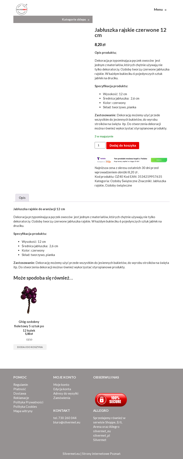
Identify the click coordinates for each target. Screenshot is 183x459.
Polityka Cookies (25, 406)
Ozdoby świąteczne (118, 185)
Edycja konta (62, 389)
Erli (119, 422)
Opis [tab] (22, 197)
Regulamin (20, 384)
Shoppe (110, 422)
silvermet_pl (101, 435)
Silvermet (99, 440)
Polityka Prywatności (28, 402)
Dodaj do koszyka (122, 145)
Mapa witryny (23, 411)
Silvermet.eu (71, 453)
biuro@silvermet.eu (66, 422)
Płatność (19, 389)
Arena (97, 426)
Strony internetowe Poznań (101, 453)
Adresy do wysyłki (65, 393)
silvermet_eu (102, 431)
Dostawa (19, 393)
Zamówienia (61, 398)
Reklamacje (21, 398)
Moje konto (61, 384)
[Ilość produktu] (100, 145)
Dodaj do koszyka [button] (30, 347)
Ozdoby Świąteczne (123, 181)
